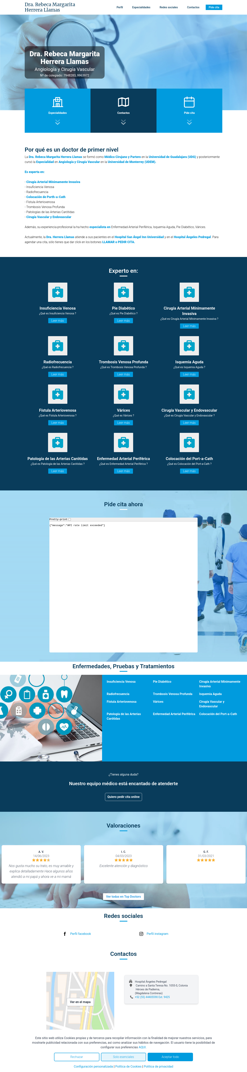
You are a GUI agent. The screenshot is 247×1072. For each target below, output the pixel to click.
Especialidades (141, 7)
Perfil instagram (157, 934)
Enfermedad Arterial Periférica (174, 714)
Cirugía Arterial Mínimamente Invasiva (219, 684)
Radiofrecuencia (118, 694)
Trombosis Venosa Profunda (172, 694)
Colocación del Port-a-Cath (218, 714)
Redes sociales (169, 7)
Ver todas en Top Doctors (123, 896)
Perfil (120, 7)
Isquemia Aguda (210, 694)
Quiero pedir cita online (123, 797)
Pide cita (214, 7)
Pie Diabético (162, 681)
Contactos (193, 7)
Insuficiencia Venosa (121, 681)
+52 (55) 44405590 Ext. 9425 (152, 997)
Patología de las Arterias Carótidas (124, 716)
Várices (158, 701)
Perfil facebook (80, 934)
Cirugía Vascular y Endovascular (211, 704)
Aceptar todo (170, 1057)
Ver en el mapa (80, 1002)
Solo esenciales (123, 1057)
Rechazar (76, 1057)
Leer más (57, 320)
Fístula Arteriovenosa (121, 701)
